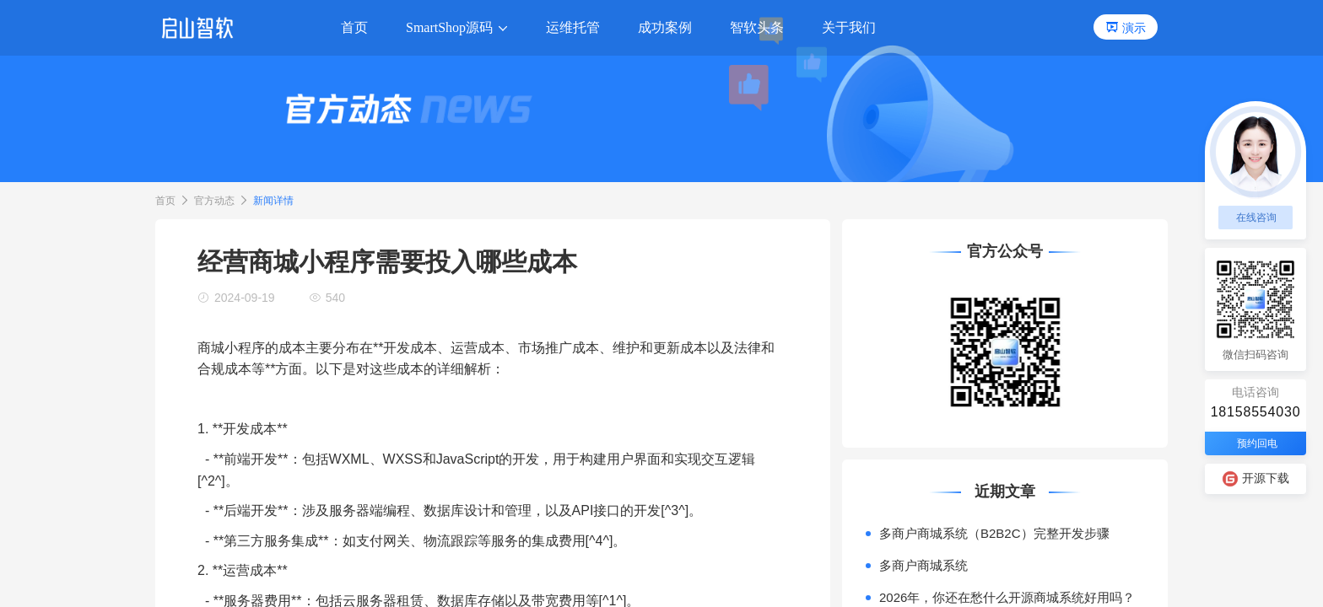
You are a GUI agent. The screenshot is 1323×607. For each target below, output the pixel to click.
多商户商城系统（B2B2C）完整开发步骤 (994, 533)
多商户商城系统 (923, 565)
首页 (165, 201)
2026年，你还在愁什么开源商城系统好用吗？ (1007, 597)
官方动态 (214, 201)
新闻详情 (273, 201)
